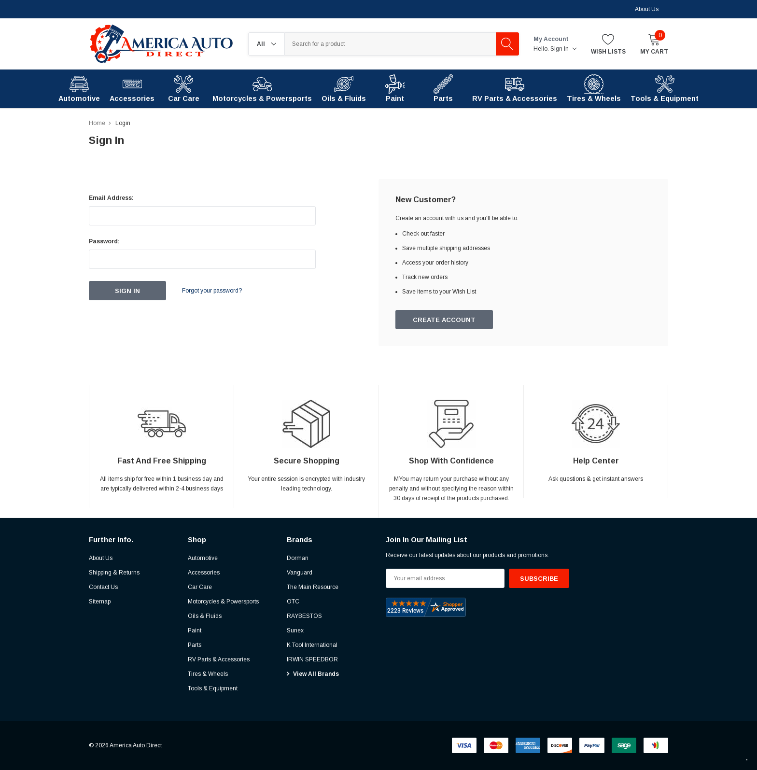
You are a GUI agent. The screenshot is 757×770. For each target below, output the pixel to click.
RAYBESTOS (304, 616)
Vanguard (299, 572)
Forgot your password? (212, 290)
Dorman (297, 558)
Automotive (203, 558)
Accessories (204, 572)
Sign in (563, 48)
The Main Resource (312, 587)
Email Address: (111, 198)
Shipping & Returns (114, 572)
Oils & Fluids (205, 616)
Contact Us (103, 587)
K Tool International (312, 645)
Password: (104, 241)
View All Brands (316, 674)
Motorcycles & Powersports (223, 601)
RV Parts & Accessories (219, 659)
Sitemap (100, 601)
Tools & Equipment (213, 688)
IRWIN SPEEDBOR (312, 659)
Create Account (444, 319)
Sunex (295, 630)
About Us (647, 9)
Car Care (200, 587)
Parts (194, 645)
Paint (194, 630)
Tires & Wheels (208, 674)
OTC (293, 601)
